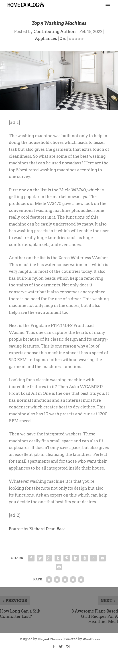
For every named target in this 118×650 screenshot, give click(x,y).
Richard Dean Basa (47, 528)
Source (16, 528)
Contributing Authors (55, 31)
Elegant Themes (50, 639)
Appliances (46, 38)
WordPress (91, 639)
